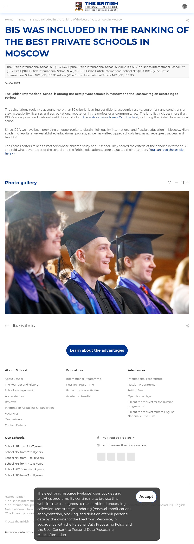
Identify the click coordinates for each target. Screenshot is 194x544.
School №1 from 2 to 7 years (23, 446)
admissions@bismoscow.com (124, 445)
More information (51, 535)
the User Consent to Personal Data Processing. (75, 530)
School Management (19, 390)
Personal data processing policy (28, 532)
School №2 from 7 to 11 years (24, 452)
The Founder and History (21, 384)
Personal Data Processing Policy (98, 524)
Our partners (13, 419)
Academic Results (78, 396)
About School (14, 378)
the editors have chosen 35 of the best (110, 117)
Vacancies (11, 413)
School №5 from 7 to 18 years (24, 463)
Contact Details (15, 425)
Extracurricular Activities (82, 390)
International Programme (83, 378)
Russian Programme (80, 384)
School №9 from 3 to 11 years (24, 475)
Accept (146, 496)
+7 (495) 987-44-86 (117, 438)
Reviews (10, 402)
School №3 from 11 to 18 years (24, 457)
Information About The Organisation (29, 407)
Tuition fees (135, 390)
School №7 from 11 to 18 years (24, 469)
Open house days (139, 396)
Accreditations (14, 396)
